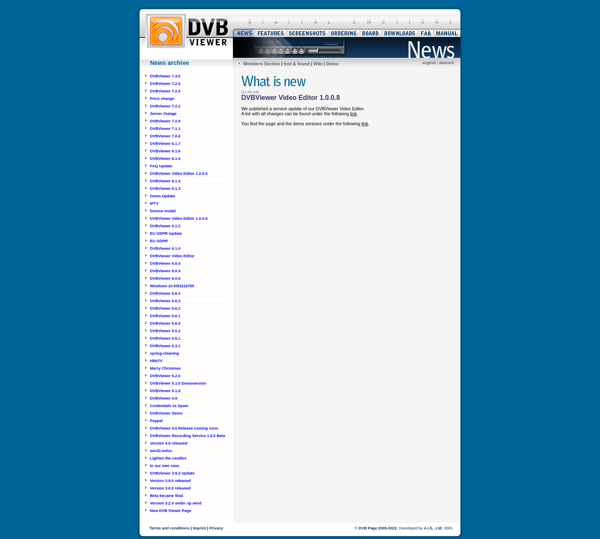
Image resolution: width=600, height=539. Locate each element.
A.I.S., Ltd (433, 528)
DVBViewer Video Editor (172, 256)
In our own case (165, 466)
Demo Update (162, 196)
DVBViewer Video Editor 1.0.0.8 (179, 218)
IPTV (154, 203)
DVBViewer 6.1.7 (165, 144)
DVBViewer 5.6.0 (165, 323)
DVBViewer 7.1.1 (165, 129)
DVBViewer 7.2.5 (165, 84)
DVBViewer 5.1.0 (165, 391)
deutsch (446, 63)
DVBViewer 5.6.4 (165, 293)
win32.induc (161, 451)
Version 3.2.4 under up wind (175, 503)
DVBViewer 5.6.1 (165, 316)
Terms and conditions (170, 528)
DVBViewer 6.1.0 (165, 248)
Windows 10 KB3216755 (172, 286)
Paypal (156, 421)
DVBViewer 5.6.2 (165, 308)
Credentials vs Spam (169, 406)
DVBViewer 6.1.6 (165, 151)
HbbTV (156, 361)
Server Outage (163, 114)
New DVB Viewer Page (170, 511)
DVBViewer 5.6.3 (165, 301)
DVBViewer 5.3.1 (165, 346)
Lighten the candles (168, 458)
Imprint (199, 528)
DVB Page (367, 528)
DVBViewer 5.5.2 (165, 331)
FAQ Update (161, 166)
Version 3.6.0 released (170, 488)
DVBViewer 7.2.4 (165, 91)
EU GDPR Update (166, 233)
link (353, 113)
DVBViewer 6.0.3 (165, 271)
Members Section (261, 63)
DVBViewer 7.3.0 (165, 76)
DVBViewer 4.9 (163, 398)
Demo (332, 63)
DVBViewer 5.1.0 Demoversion (178, 383)
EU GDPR (159, 241)
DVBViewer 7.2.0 (165, 121)
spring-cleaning (164, 353)
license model (163, 211)
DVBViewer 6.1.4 (165, 181)
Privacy (216, 528)
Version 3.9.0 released (170, 481)
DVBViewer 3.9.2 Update (172, 473)
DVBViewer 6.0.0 (165, 278)
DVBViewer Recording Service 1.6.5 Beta (187, 436)
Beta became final (166, 496)
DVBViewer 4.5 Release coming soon (184, 428)
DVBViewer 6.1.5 (165, 158)
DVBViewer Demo (166, 413)
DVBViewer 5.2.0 (165, 376)
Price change (162, 99)
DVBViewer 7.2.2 (165, 106)
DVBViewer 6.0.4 (165, 263)
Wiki (317, 63)
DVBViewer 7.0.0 (165, 136)
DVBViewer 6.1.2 (165, 226)
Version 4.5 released (169, 443)
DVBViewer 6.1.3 (165, 188)
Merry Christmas (165, 368)
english (429, 63)
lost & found (297, 63)
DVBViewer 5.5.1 (165, 338)
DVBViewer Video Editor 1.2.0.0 (179, 173)
